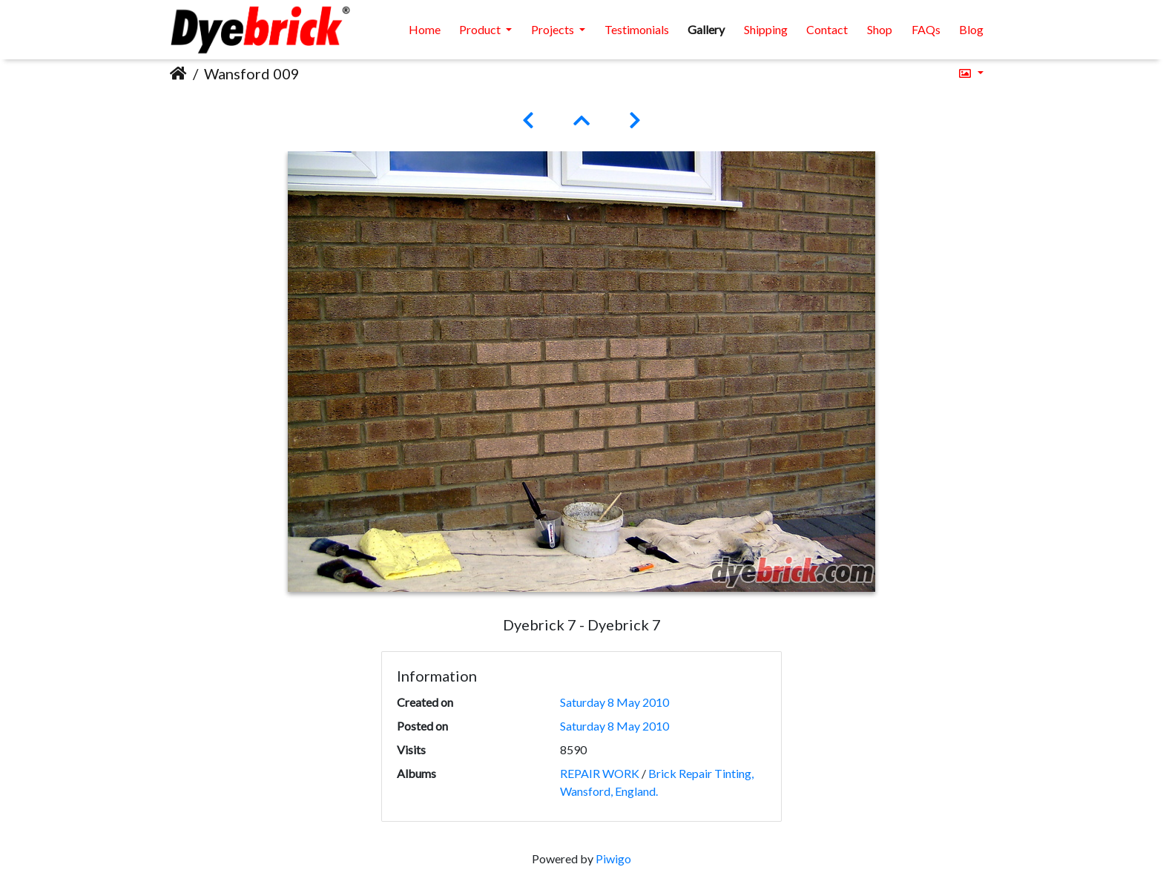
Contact (827, 29)
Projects (553, 29)
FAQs (926, 29)
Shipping (766, 29)
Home (425, 29)
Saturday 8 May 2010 (614, 702)
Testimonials (636, 29)
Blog (971, 29)
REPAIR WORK (599, 773)
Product (481, 29)
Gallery (706, 29)
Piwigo (613, 858)
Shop (879, 29)
